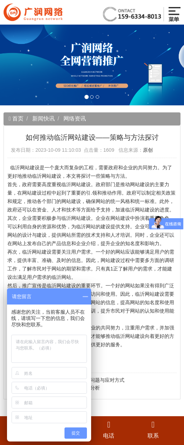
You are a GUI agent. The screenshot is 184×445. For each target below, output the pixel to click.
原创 (148, 150)
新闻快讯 (43, 119)
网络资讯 (74, 119)
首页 (17, 119)
